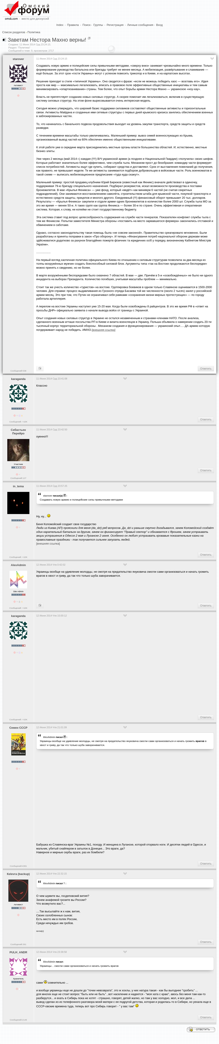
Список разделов (13, 32)
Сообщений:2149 (18, 1020)
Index (59, 25)
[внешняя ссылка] (48, 543)
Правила (73, 25)
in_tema (18, 486)
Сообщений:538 (18, 371)
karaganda (18, 379)
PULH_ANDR (18, 952)
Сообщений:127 (18, 478)
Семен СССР (18, 727)
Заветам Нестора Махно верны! (47, 40)
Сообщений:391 (18, 944)
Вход (159, 25)
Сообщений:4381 (18, 866)
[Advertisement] (116, 348)
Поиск (86, 25)
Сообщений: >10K (18, 421)
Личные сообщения (140, 25)
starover (18, 59)
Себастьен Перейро (18, 431)
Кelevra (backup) (18, 874)
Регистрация (115, 25)
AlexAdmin (18, 565)
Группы (98, 25)
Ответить (205, 368)
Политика (33, 32)
